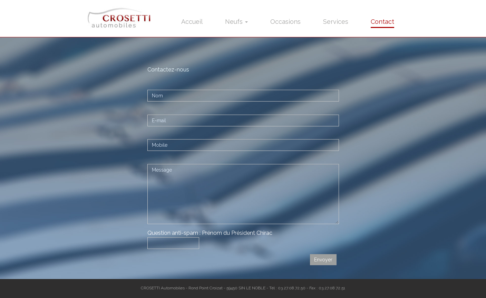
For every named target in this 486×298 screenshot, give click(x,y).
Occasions (285, 21)
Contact (382, 21)
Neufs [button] (236, 21)
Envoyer (323, 259)
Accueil (192, 21)
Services (335, 21)
